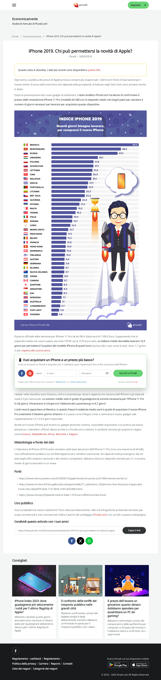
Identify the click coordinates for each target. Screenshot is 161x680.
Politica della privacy (24, 663)
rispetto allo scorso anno (35, 350)
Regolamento (61, 382)
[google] (29, 373)
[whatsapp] (89, 541)
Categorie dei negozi (45, 668)
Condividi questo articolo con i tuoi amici (41, 521)
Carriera (43, 663)
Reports (55, 663)
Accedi (135, 382)
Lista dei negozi (21, 668)
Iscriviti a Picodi (128, 373)
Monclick (61, 434)
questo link (94, 70)
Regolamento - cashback (26, 658)
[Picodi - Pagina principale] (80, 5)
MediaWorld (39, 434)
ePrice (51, 434)
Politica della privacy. (79, 382)
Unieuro (26, 434)
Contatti (67, 663)
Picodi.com (100, 514)
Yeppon (73, 434)
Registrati (135, 5)
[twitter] (80, 541)
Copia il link (134, 530)
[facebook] (21, 373)
